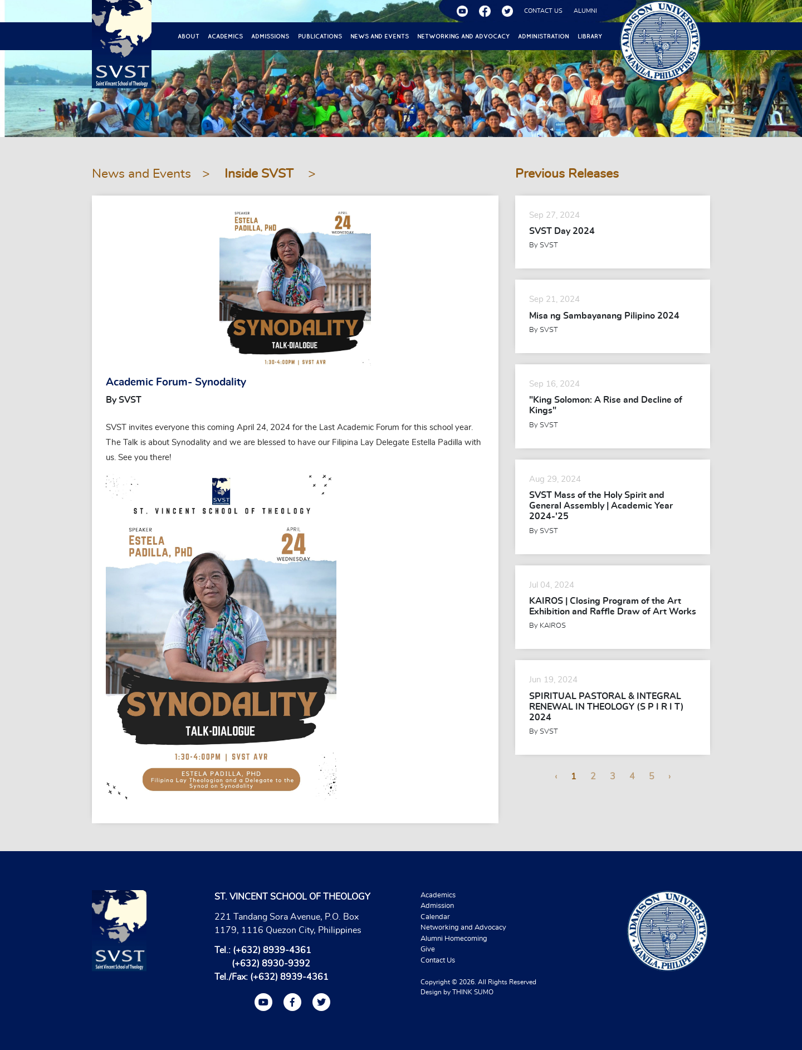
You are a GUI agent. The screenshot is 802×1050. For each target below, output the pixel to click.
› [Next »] (669, 776)
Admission (437, 906)
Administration (543, 36)
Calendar (435, 917)
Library (590, 36)
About (188, 36)
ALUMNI (585, 11)
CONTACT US (543, 11)
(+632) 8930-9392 (271, 963)
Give (427, 949)
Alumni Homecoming (453, 938)
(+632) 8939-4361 (272, 950)
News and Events (379, 36)
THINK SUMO (472, 992)
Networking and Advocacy (463, 36)
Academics (225, 36)
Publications (320, 36)
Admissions (270, 36)
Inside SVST (260, 174)
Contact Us (437, 960)
